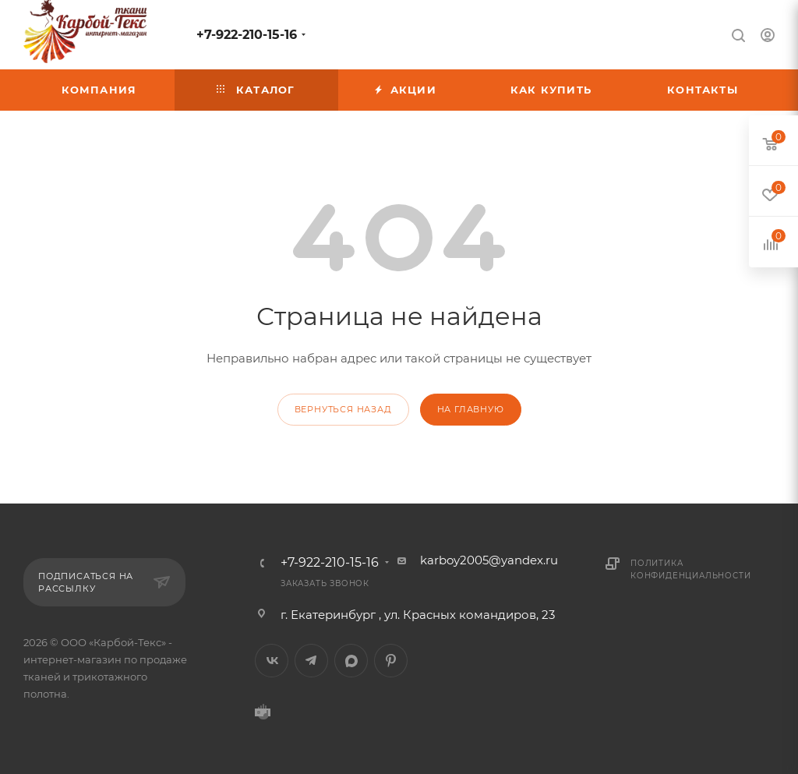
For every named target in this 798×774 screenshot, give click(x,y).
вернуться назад (343, 409)
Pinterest (391, 660)
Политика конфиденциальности (690, 569)
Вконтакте (271, 660)
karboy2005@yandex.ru (489, 560)
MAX (351, 660)
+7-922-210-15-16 (246, 34)
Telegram (311, 660)
